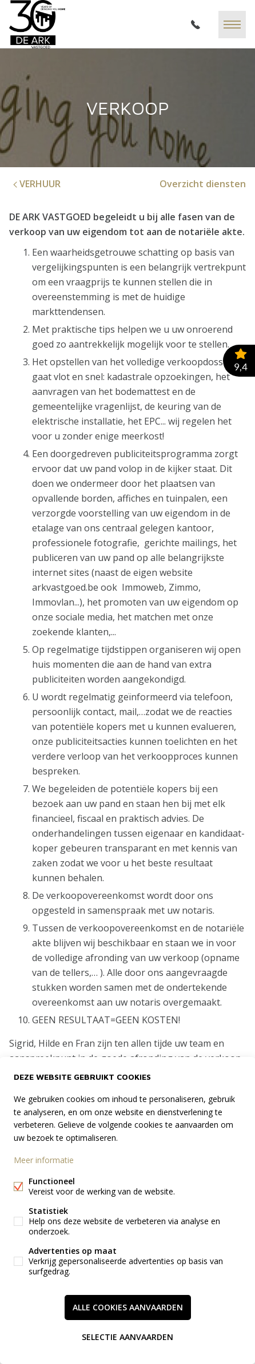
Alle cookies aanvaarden (128, 1307)
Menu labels (232, 24)
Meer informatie (44, 1160)
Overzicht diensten (203, 183)
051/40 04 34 (195, 24)
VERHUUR (36, 183)
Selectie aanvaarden (127, 1336)
